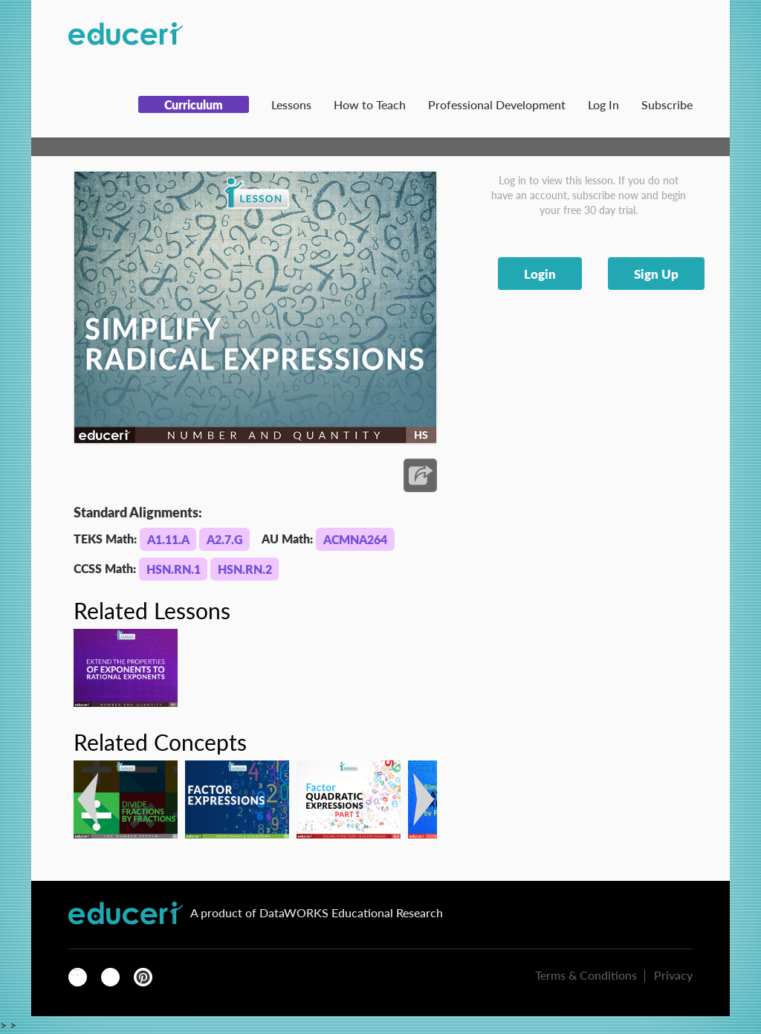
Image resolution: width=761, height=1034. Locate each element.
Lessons (291, 104)
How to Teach (370, 104)
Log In (603, 104)
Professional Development (497, 104)
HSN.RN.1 (173, 569)
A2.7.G (225, 539)
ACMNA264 (355, 539)
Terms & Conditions (586, 974)
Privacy (673, 974)
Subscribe (667, 104)
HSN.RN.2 (245, 569)
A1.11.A (168, 539)
